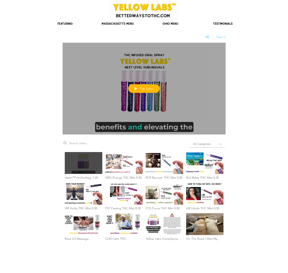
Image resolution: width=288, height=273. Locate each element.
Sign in (221, 37)
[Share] (207, 36)
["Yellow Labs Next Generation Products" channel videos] (144, 197)
